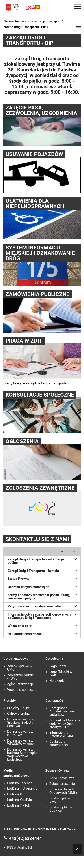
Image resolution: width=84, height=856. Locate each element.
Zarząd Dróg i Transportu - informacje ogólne (43, 560)
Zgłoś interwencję (20, 684)
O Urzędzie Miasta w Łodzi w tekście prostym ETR (64, 724)
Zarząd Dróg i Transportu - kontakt (43, 570)
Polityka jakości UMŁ (61, 800)
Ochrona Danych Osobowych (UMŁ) (63, 791)
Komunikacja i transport (44, 21)
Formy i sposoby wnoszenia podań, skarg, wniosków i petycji (43, 596)
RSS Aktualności (19, 847)
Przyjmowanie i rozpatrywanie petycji (43, 605)
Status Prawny (43, 578)
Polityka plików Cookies (60, 809)
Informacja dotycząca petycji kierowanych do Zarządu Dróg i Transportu (43, 615)
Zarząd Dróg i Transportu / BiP (24, 27)
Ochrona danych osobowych (43, 586)
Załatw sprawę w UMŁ (19, 668)
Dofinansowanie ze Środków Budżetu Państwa (21, 723)
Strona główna (13, 21)
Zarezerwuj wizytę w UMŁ (20, 677)
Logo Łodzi (57, 666)
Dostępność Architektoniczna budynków (62, 711)
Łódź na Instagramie (22, 788)
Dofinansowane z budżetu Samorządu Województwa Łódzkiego (22, 754)
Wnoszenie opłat (43, 625)
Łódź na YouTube (20, 800)
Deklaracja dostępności (43, 633)
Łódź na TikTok (18, 805)
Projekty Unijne (18, 708)
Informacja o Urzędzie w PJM (61, 734)
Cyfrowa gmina (18, 713)
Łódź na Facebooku (21, 783)
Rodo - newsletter (62, 778)
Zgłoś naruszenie (62, 783)
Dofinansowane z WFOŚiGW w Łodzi (20, 742)
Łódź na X (14, 794)
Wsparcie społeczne (22, 689)
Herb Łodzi (57, 680)
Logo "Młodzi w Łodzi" (60, 673)
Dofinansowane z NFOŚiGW (20, 733)
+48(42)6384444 (25, 838)
